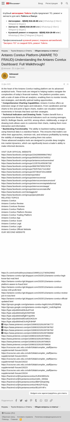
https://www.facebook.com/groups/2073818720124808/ (26, 172)
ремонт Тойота (40, 43)
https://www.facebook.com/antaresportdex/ (20, 175)
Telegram (12, 24)
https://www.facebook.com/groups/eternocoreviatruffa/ (25, 189)
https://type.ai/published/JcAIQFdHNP (18, 321)
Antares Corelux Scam (11, 220)
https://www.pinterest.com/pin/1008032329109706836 (26, 344)
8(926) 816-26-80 (30, 21)
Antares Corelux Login (11, 226)
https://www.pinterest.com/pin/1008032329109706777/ (27, 324)
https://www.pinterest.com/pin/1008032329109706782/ (27, 327)
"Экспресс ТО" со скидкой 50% (17, 43)
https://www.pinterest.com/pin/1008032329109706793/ (27, 330)
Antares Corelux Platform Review (16, 212)
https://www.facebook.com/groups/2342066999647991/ (26, 154)
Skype (22, 24)
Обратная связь (8, 417)
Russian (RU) (8, 413)
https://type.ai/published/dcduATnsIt (17, 310)
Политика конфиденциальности (48, 417)
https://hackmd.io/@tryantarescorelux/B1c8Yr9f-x (23, 387)
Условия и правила (25, 417)
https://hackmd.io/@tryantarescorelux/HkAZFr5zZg (24, 384)
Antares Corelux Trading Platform (16, 215)
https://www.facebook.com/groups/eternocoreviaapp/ (25, 186)
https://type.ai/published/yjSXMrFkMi (18, 313)
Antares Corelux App (10, 218)
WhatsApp (49, 21)
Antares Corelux (8, 200)
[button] (3, 3)
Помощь (5, 419)
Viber (57, 21)
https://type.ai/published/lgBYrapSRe (18, 316)
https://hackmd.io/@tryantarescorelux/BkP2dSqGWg (25, 382)
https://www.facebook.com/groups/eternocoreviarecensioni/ (28, 180)
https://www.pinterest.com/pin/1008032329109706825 (26, 341)
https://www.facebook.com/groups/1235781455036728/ (26, 163)
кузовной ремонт (31, 40)
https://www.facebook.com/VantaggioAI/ (19, 192)
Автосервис (14, 21)
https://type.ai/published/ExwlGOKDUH (19, 318)
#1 (68, 84)
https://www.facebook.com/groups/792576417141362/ (26, 169)
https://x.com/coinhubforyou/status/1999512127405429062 (28, 273)
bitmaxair (7, 68)
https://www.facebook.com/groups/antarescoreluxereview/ (27, 160)
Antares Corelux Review (12, 203)
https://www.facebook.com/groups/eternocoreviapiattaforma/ (28, 183)
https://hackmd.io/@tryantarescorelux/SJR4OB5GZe (25, 376)
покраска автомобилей (50, 40)
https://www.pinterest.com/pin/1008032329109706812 (26, 336)
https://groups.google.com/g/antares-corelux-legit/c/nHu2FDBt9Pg (31, 304)
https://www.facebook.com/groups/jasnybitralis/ (22, 195)
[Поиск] (66, 3)
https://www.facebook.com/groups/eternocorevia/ (23, 177)
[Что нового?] (61, 3)
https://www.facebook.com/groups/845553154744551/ (26, 157)
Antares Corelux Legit (11, 223)
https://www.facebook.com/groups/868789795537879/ (26, 166)
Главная (14, 419)
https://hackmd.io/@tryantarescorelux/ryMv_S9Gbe (24, 379)
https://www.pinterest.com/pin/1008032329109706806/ (27, 333)
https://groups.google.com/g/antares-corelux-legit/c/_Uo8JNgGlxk (31, 307)
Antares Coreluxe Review (13, 206)
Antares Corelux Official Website (16, 229)
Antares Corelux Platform (12, 209)
